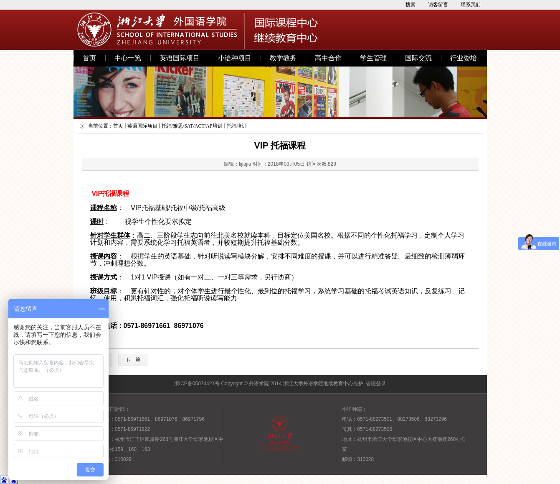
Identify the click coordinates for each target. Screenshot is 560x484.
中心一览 (127, 57)
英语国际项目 (180, 57)
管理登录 (376, 384)
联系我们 (471, 5)
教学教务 (283, 57)
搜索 (410, 5)
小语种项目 (234, 57)
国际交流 (418, 57)
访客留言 (438, 5)
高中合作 (328, 57)
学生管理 (373, 57)
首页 (89, 57)
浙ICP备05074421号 (197, 384)
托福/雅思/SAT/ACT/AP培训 (192, 126)
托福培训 (237, 126)
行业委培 (463, 57)
